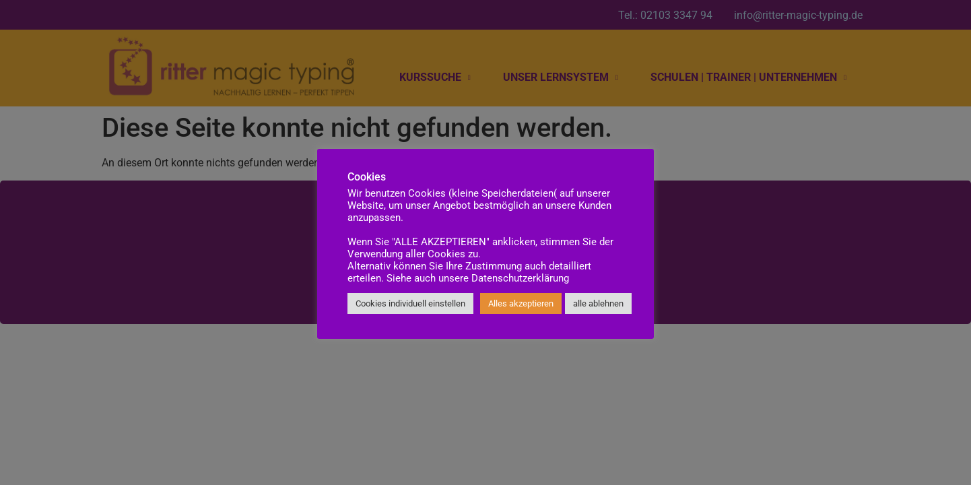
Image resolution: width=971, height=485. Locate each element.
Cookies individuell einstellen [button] (410, 303)
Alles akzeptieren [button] (521, 303)
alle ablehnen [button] (598, 303)
